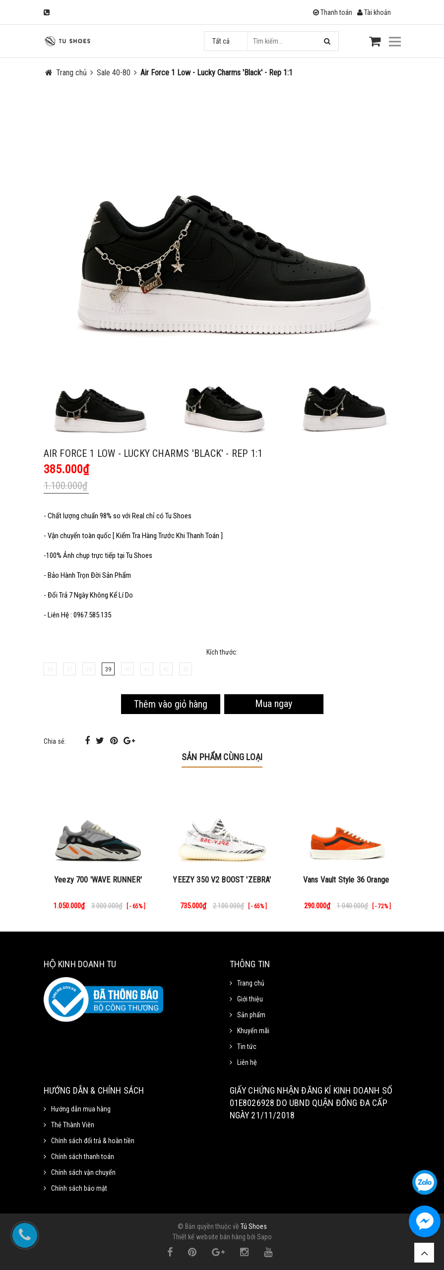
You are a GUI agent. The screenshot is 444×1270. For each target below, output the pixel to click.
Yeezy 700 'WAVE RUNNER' (98, 879)
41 (147, 669)
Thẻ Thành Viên (72, 1125)
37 (69, 669)
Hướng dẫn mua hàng (81, 1109)
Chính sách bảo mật (79, 1188)
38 (89, 669)
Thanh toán (332, 12)
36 (50, 669)
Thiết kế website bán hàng (209, 1237)
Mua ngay (273, 704)
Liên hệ (247, 1062)
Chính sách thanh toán (82, 1156)
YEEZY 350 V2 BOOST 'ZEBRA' (222, 879)
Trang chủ (250, 983)
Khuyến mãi (253, 1031)
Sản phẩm (251, 1015)
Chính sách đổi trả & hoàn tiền (92, 1141)
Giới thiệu (250, 999)
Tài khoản (374, 12)
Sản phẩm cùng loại (222, 757)
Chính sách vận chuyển (83, 1172)
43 (186, 669)
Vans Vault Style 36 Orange (346, 879)
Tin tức (246, 1046)
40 (127, 669)
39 (108, 669)
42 (166, 669)
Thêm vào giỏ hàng (170, 704)
